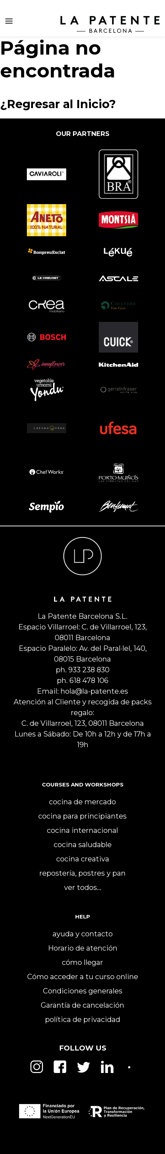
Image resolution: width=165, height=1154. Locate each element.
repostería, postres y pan (82, 873)
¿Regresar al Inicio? (58, 104)
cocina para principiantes (82, 816)
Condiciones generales (82, 991)
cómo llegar (82, 962)
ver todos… (82, 887)
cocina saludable (83, 844)
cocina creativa (82, 859)
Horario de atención (82, 948)
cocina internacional (82, 830)
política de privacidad (82, 1019)
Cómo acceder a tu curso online (82, 976)
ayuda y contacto (83, 934)
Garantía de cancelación (82, 1005)
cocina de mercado (82, 802)
